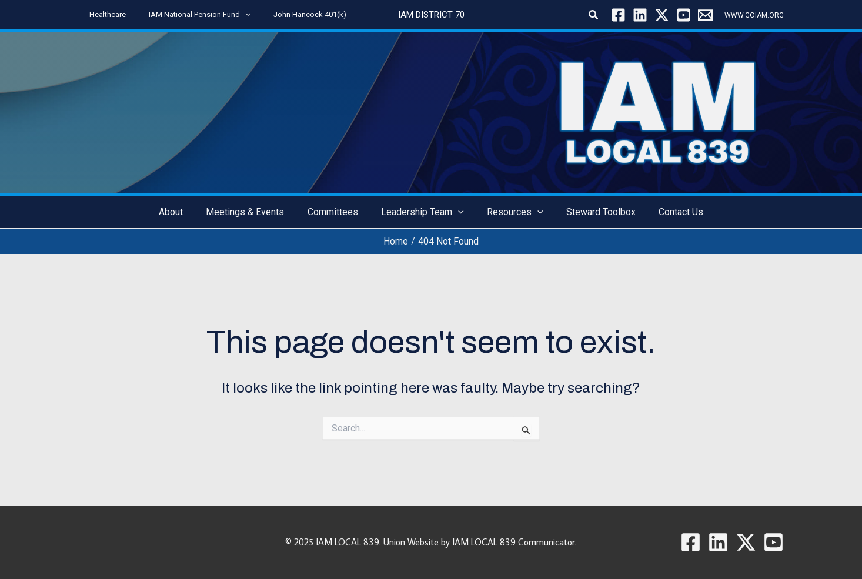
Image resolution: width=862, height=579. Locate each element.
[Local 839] (705, 15)
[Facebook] (618, 15)
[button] (234, 14)
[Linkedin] (640, 15)
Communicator (546, 542)
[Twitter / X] (661, 15)
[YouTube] (683, 15)
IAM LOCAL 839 (347, 542)
